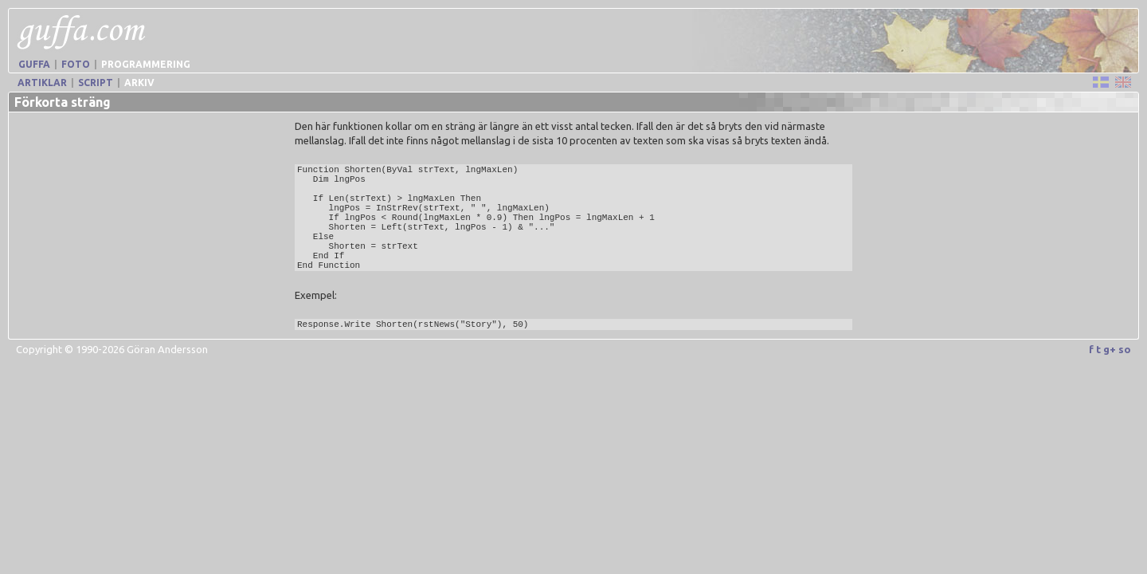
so (1124, 349)
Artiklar (42, 82)
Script (95, 82)
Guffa (34, 64)
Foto (75, 64)
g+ (1109, 349)
